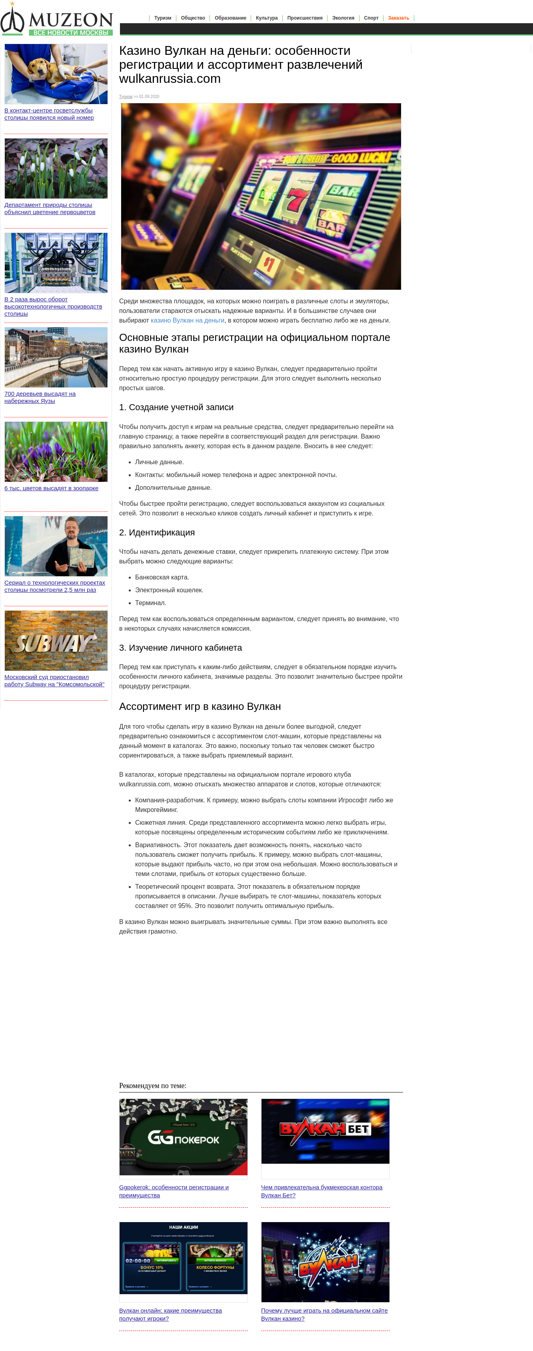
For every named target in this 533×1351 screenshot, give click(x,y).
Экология (343, 18)
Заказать (398, 18)
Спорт (371, 18)
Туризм (163, 18)
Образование (230, 18)
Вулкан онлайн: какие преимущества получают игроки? (170, 1314)
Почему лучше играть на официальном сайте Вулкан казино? (324, 1314)
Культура (266, 18)
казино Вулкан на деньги (187, 320)
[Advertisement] (261, 1008)
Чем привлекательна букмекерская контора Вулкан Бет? (322, 1191)
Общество (193, 18)
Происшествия (305, 18)
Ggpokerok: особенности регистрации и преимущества (174, 1191)
